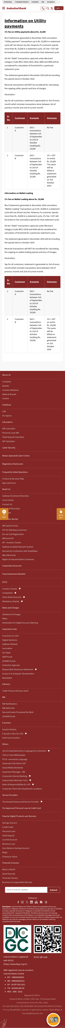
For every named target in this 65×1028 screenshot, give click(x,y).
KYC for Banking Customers (14, 530)
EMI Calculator (8, 428)
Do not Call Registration (13, 534)
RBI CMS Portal (9, 555)
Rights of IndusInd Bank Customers (18, 559)
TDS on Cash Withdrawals (13, 755)
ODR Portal (7, 656)
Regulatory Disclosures (12, 463)
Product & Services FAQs (13, 478)
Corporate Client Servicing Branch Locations (22, 788)
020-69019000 (26, 1006)
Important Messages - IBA (13, 772)
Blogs (4, 852)
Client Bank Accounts (11, 597)
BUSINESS (51, 2)
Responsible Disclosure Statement (17, 669)
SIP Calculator (8, 441)
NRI (42, 2)
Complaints (7, 592)
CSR (4, 411)
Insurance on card (10, 635)
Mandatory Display (10, 601)
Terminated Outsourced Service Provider (20, 801)
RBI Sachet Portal (10, 525)
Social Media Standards (12, 767)
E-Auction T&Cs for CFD (12, 733)
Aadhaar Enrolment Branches (15, 495)
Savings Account (9, 822)
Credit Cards (7, 827)
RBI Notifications (9, 703)
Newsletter (7, 678)
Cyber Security (8, 447)
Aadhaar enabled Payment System (17, 546)
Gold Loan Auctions (11, 737)
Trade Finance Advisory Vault (15, 690)
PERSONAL (8, 2)
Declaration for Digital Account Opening (20, 622)
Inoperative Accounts (12, 565)
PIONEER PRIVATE (22, 2)
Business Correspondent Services (17, 882)
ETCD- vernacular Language (14, 759)
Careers (5, 398)
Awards (5, 385)
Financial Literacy (10, 878)
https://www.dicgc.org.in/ (15, 964)
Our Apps (6, 652)
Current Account (9, 839)
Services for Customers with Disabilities (20, 551)
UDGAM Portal (8, 716)
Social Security (8, 873)
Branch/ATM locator (11, 508)
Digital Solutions (9, 640)
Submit (53, 890)
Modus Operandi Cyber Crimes (16, 455)
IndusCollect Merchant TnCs (15, 780)
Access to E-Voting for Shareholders (18, 673)
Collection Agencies (11, 665)
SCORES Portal (8, 661)
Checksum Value (9, 856)
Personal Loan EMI (10, 432)
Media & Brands (9, 394)
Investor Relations (10, 390)
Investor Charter (9, 588)
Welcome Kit (8, 538)
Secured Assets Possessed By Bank (17, 712)
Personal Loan (8, 831)
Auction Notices (9, 729)
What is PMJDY (8, 869)
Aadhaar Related (9, 644)
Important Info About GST (14, 763)
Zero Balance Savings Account (15, 848)
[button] (61, 514)
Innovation (7, 648)
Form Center (8, 500)
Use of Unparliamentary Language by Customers (24, 750)
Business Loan (8, 844)
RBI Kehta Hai (8, 708)
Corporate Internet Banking (14, 776)
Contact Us (7, 504)
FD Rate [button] (4, 514)
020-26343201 (12, 1006)
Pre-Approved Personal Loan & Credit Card (21, 808)
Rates (4, 618)
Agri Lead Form (9, 483)
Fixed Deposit (8, 835)
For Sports (7, 415)
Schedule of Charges (11, 614)
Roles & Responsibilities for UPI (16, 784)
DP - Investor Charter (11, 542)
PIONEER (35, 2)
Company (6, 381)
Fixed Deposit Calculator (13, 437)
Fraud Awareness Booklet (13, 574)
